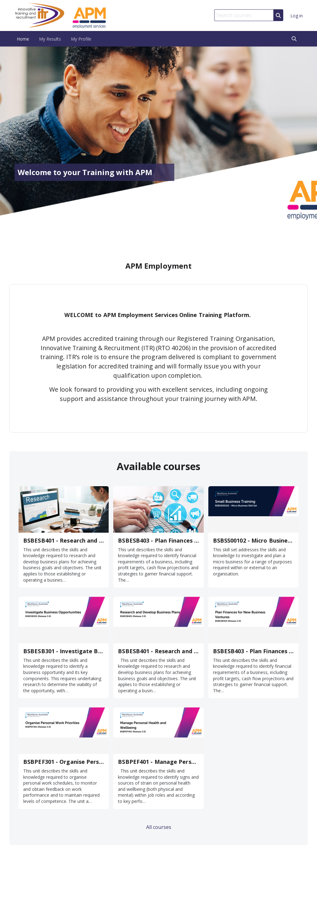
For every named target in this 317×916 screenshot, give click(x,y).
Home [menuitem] (23, 39)
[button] (294, 38)
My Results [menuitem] (50, 39)
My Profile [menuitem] (81, 39)
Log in (296, 16)
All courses (158, 827)
